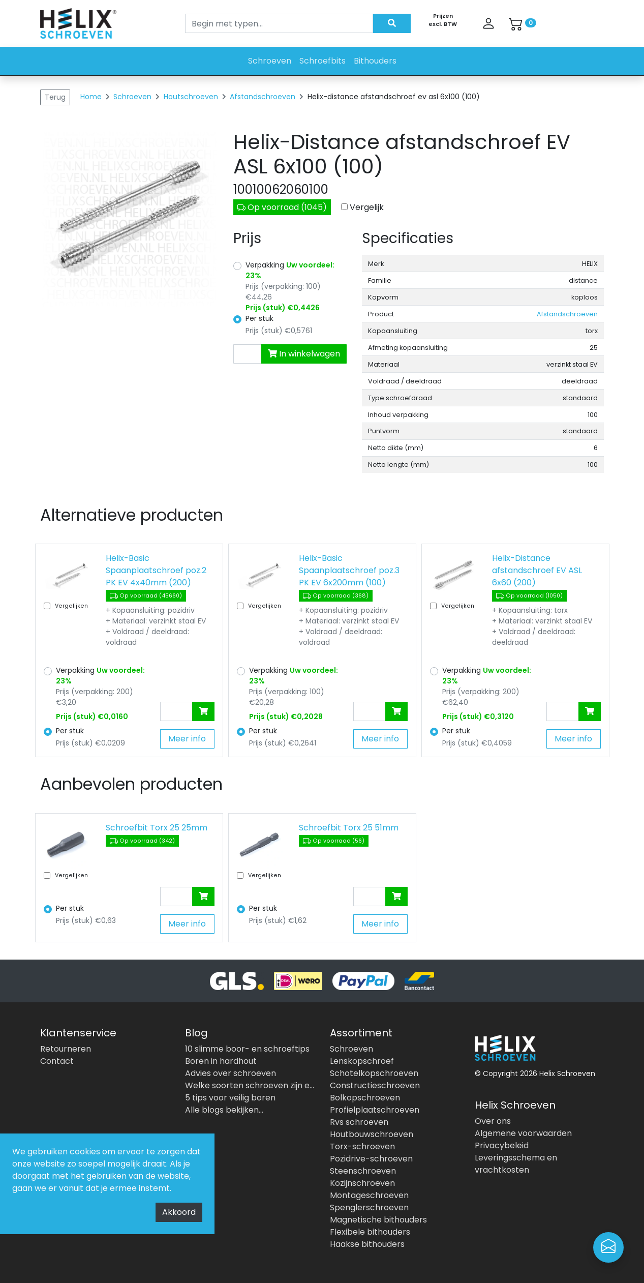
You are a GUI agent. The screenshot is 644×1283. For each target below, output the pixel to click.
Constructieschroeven (375, 1085)
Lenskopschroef (362, 1061)
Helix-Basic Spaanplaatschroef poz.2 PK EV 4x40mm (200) (156, 570)
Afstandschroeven (263, 97)
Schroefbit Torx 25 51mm (348, 827)
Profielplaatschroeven (374, 1110)
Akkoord (179, 1212)
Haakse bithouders (367, 1244)
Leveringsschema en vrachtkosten (516, 1164)
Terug (55, 97)
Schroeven (269, 61)
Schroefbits (322, 61)
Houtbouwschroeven (371, 1134)
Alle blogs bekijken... (224, 1110)
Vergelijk (367, 207)
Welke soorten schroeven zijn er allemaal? (250, 1085)
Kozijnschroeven (362, 1183)
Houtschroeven (192, 97)
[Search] (279, 23)
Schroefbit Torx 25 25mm (156, 827)
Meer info (187, 738)
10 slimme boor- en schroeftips (247, 1049)
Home (91, 97)
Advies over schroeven (230, 1073)
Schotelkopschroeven (374, 1073)
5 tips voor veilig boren (230, 1097)
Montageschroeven (369, 1195)
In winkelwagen (304, 354)
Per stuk (259, 318)
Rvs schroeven (359, 1122)
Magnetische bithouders (378, 1220)
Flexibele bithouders (370, 1232)
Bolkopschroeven (365, 1097)
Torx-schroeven (362, 1146)
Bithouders (375, 61)
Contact (57, 1061)
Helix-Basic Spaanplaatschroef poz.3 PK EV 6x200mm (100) (349, 570)
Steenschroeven (363, 1171)
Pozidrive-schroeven (371, 1159)
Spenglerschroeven (369, 1207)
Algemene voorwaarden (523, 1133)
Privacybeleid (502, 1145)
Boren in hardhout (221, 1061)
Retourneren (65, 1049)
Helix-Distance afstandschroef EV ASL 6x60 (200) (537, 570)
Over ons (493, 1121)
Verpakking (290, 270)
